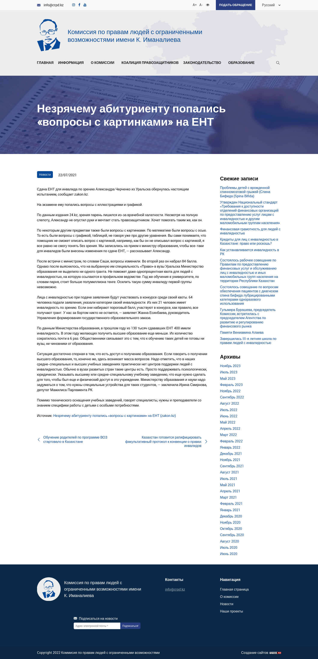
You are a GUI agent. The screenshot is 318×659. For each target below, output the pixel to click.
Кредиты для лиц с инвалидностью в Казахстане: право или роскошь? (249, 241)
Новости (45, 174)
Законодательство (203, 62)
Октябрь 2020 (231, 528)
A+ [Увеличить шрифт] (194, 4)
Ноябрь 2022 (230, 390)
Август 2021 (229, 472)
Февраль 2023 (231, 384)
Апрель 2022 (230, 428)
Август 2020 (229, 541)
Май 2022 (227, 422)
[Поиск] (278, 63)
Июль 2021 (228, 478)
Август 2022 (229, 403)
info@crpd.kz (50, 5)
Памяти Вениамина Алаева (242, 332)
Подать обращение (234, 5)
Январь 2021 (230, 509)
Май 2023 (227, 378)
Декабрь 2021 (231, 453)
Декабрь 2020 (231, 516)
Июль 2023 (228, 372)
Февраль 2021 (231, 503)
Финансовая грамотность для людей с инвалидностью (250, 230)
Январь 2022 (230, 447)
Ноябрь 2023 (230, 365)
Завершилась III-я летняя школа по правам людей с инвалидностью (248, 340)
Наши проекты (231, 611)
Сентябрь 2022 (232, 397)
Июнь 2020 (228, 553)
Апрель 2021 (230, 491)
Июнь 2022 (228, 415)
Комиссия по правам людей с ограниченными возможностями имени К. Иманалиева (135, 35)
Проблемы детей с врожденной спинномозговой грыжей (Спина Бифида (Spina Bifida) (245, 191)
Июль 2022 (228, 409)
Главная (45, 62)
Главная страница (234, 589)
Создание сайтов (254, 652)
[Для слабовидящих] (207, 4)
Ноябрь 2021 (230, 459)
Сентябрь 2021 (232, 465)
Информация (72, 62)
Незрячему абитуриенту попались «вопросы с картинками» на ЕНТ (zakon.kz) (114, 415)
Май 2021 (227, 484)
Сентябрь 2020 (232, 534)
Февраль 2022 (231, 441)
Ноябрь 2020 (230, 522)
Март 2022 (228, 434)
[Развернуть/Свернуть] (85, 63)
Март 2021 (228, 497)
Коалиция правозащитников (150, 62)
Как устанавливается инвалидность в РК (249, 251)
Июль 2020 (228, 547)
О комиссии (104, 62)
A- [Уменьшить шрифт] (200, 4)
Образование (242, 62)
